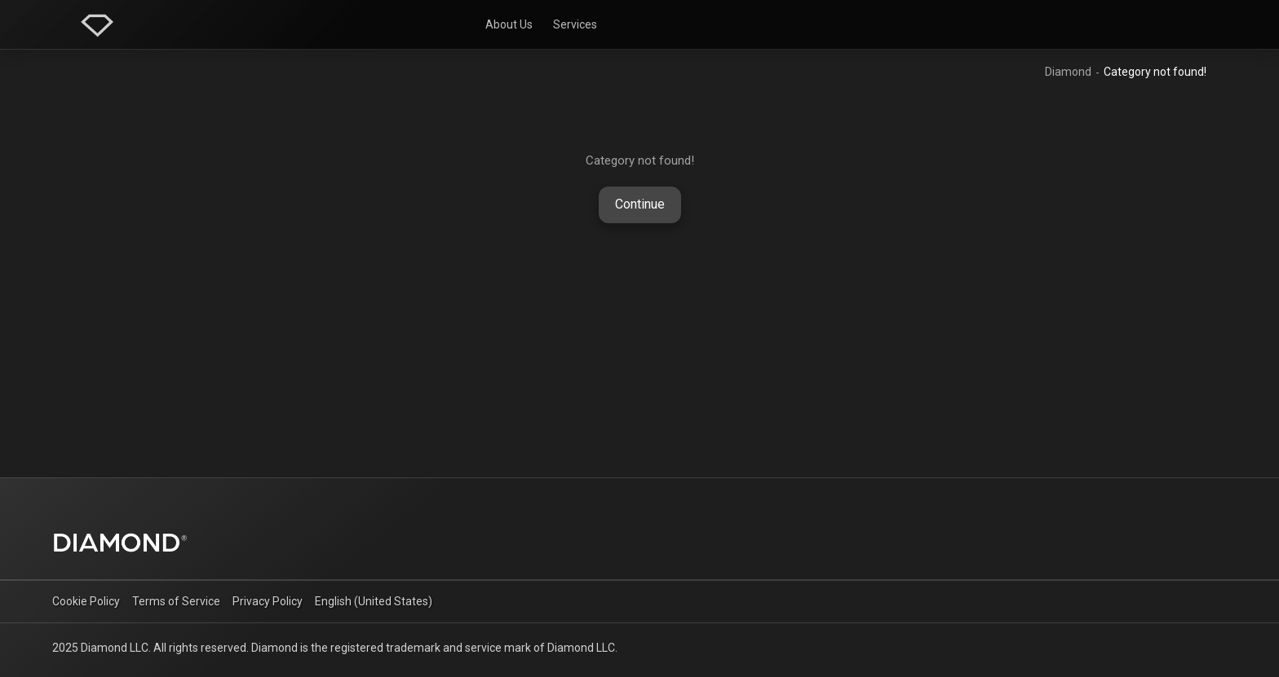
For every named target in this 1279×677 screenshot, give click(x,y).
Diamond (1068, 71)
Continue (640, 204)
